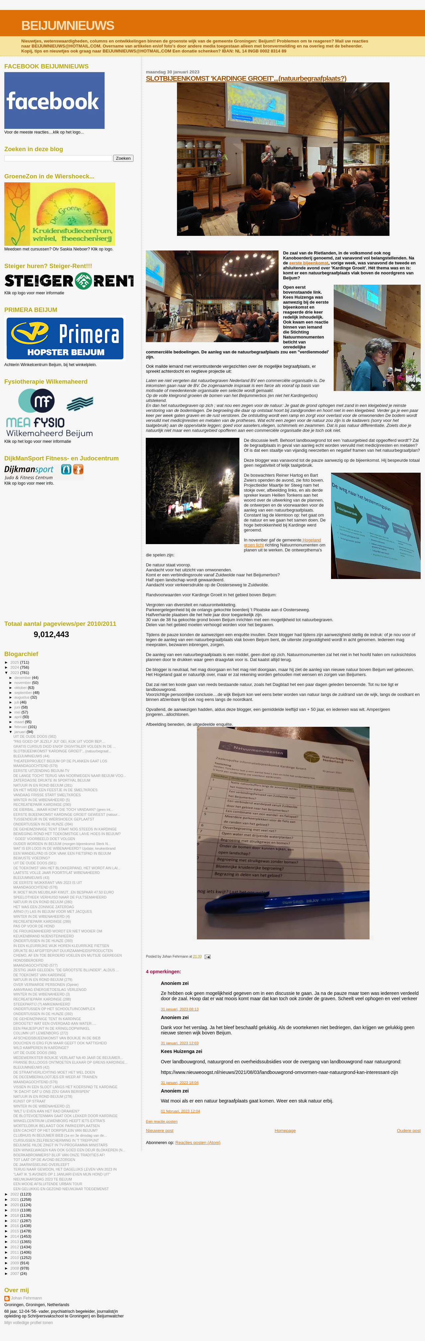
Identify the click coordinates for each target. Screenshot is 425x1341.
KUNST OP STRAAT (29, 1101)
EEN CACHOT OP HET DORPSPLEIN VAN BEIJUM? (55, 1130)
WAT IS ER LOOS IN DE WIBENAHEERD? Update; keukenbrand (64, 848)
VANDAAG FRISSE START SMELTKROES (47, 795)
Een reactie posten (161, 1121)
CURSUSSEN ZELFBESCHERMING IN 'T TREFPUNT (56, 1140)
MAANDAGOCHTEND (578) (35, 887)
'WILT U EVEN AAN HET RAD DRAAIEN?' (46, 1111)
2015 (15, 1231)
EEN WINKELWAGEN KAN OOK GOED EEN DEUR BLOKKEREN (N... (69, 1150)
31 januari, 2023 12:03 (180, 1043)
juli (17, 702)
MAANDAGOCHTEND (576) (35, 1082)
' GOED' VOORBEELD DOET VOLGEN (44, 839)
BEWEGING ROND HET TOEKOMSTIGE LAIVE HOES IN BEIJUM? (67, 834)
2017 (15, 1220)
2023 (15, 672)
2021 (15, 1199)
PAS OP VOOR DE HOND (33, 926)
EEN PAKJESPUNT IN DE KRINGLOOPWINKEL (51, 1028)
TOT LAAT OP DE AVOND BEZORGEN (44, 1160)
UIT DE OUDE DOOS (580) (34, 1053)
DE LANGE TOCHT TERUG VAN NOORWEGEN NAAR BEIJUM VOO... (69, 776)
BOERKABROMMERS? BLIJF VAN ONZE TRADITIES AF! (59, 1155)
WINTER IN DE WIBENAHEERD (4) (41, 916)
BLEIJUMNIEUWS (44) (31, 756)
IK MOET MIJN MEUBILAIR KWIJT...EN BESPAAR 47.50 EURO (63, 892)
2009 (15, 1263)
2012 (15, 1247)
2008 (15, 1268)
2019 (15, 1210)
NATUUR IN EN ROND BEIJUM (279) (42, 980)
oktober (21, 688)
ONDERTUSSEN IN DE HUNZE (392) (43, 1014)
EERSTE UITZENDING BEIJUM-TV (41, 771)
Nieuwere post (159, 1130)
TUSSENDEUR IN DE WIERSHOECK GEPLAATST (53, 819)
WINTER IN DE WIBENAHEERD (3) (41, 994)
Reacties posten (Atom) (197, 1142)
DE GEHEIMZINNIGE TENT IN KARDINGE (47, 1019)
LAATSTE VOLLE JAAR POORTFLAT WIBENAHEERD (56, 873)
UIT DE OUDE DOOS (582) (34, 736)
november (23, 683)
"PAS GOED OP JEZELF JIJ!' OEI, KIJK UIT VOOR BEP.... (59, 741)
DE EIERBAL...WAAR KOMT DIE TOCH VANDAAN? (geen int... (63, 810)
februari (21, 727)
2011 (15, 1252)
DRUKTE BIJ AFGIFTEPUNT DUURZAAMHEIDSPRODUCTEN (63, 951)
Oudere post (409, 1130)
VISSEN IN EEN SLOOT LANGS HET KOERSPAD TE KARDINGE (65, 1087)
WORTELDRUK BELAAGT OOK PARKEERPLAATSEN (56, 1126)
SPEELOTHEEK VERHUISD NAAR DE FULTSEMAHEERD (60, 897)
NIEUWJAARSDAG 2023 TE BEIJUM (42, 1179)
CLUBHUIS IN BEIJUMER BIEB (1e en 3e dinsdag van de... (60, 1135)
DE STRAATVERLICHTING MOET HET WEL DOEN (54, 1072)
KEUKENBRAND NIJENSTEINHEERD (43, 936)
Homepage (285, 1130)
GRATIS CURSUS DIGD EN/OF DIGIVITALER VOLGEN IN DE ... (64, 746)
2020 (15, 1204)
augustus (23, 697)
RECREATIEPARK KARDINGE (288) (42, 999)
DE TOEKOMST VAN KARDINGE (39, 975)
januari (21, 732)
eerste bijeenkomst (308, 262)
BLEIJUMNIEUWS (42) (31, 1067)
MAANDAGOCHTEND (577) (35, 965)
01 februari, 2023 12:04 (180, 1111)
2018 (15, 1215)
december (23, 678)
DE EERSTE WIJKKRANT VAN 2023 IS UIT (47, 883)
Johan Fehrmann (26, 1298)
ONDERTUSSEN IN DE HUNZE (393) (43, 941)
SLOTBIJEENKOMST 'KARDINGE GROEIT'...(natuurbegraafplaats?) (246, 78)
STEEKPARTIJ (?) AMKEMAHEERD (41, 1004)
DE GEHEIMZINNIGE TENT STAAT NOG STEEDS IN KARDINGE (65, 829)
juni (18, 707)
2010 (15, 1257)
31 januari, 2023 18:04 (180, 1083)
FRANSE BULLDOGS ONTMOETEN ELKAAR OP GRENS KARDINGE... (70, 1062)
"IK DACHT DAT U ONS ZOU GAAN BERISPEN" (51, 1092)
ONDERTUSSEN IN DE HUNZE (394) (43, 824)
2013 (15, 1241)
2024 (15, 667)
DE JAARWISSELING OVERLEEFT (41, 1165)
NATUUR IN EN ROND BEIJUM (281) (42, 785)
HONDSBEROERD (28, 960)
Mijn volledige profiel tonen (28, 1322)
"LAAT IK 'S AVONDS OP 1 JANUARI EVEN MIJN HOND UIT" (62, 1174)
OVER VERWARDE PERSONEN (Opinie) (45, 985)
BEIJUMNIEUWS (67, 25)
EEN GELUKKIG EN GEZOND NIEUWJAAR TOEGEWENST (61, 1189)
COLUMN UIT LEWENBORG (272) (40, 1033)
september (24, 693)
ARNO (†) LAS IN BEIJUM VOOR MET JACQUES (52, 911)
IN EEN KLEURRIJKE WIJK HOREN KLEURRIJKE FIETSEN (61, 946)
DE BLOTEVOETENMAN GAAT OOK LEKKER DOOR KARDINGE (65, 1116)
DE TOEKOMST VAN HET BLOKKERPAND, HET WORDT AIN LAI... (67, 868)
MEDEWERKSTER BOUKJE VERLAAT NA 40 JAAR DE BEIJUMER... (68, 1058)
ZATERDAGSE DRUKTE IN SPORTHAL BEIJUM (51, 780)
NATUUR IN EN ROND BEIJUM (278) (42, 1097)
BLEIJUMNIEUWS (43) (31, 878)
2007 (15, 1273)
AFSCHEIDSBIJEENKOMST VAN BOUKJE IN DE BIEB (56, 1038)
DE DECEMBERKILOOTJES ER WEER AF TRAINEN (55, 1077)
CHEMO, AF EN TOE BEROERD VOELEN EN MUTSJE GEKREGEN (67, 955)
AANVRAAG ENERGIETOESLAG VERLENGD (49, 990)
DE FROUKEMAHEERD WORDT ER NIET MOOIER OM (57, 931)
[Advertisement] (34, 521)
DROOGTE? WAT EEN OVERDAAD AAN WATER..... (54, 1023)
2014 (15, 1236)
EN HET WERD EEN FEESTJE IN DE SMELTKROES (55, 790)
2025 (15, 662)
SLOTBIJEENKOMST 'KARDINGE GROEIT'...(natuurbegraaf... (62, 751)
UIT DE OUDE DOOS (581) (34, 863)
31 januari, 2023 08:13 (180, 1009)
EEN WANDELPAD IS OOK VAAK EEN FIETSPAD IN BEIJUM (62, 853)
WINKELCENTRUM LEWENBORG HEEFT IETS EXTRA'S (59, 1121)
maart (20, 722)
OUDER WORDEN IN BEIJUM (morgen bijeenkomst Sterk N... (62, 844)
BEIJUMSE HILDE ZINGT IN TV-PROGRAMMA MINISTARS (60, 1145)
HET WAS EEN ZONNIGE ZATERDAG (43, 907)
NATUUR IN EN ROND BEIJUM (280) (42, 902)
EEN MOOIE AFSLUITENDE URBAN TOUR (47, 1184)
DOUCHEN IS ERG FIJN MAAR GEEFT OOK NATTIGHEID (60, 1043)
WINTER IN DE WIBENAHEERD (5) (41, 800)
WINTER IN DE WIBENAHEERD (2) (41, 1106)
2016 (15, 1225)
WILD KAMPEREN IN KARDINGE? (40, 1048)
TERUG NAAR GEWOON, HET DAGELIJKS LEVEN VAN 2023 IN (65, 1169)
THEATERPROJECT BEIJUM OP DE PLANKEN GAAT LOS (60, 761)
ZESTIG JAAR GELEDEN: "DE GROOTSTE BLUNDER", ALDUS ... (66, 970)
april (19, 717)
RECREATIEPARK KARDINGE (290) (42, 805)
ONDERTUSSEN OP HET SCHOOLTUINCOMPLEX (54, 1009)
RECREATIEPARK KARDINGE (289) (42, 921)
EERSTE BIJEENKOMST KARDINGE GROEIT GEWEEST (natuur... (66, 814)
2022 (15, 1194)
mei (18, 712)
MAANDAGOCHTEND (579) (35, 766)
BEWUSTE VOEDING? (31, 858)
